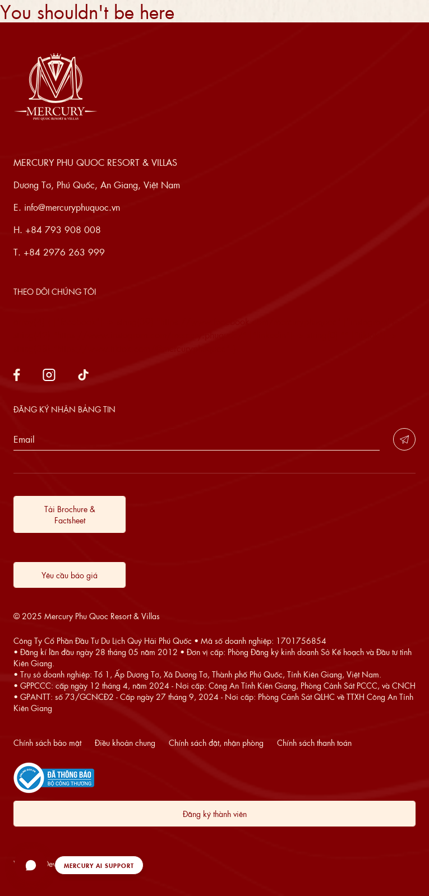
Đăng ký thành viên (215, 813)
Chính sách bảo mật (47, 742)
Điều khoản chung (125, 742)
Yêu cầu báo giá (69, 575)
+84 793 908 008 (63, 229)
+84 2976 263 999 (64, 251)
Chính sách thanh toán (314, 742)
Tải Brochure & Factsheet (69, 514)
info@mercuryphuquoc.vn (72, 207)
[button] (79, 865)
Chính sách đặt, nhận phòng (216, 742)
